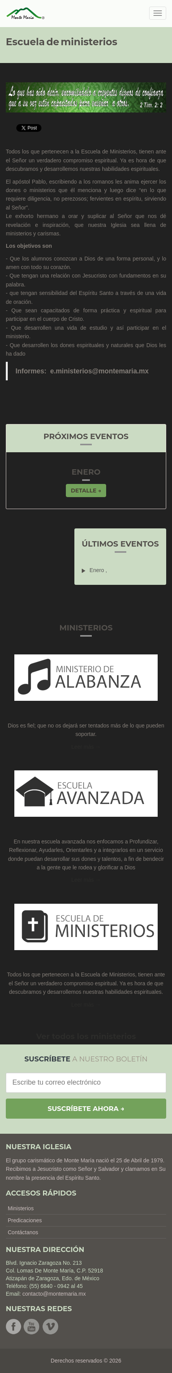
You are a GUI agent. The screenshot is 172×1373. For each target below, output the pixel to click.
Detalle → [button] (86, 490)
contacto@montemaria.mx (54, 1294)
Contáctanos (23, 1232)
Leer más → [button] (86, 880)
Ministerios (21, 1208)
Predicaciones (25, 1220)
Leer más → (86, 747)
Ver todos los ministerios (86, 1036)
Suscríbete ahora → (86, 1108)
